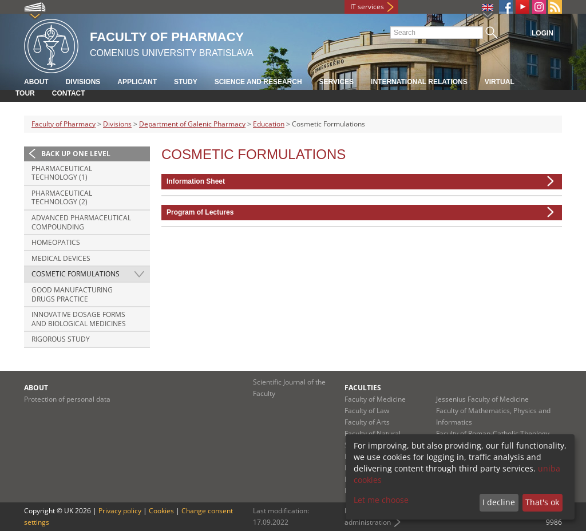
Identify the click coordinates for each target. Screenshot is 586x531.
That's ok (542, 502)
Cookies (161, 511)
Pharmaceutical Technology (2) (61, 197)
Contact (68, 93)
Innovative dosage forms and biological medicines (78, 319)
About (36, 82)
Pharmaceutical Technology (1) (61, 173)
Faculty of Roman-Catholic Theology (492, 433)
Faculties (363, 388)
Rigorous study (60, 339)
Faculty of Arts (367, 422)
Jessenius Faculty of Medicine (482, 399)
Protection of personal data (67, 399)
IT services (367, 6)
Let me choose (381, 499)
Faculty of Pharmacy (63, 124)
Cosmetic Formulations (75, 274)
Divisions (83, 82)
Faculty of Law (367, 410)
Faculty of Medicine (375, 399)
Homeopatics (55, 242)
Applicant (137, 82)
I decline (498, 502)
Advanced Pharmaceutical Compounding (81, 222)
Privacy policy (119, 511)
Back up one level (75, 153)
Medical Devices (60, 258)
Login (542, 33)
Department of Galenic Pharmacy (192, 124)
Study (185, 82)
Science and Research (258, 82)
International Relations (419, 82)
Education (268, 124)
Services (336, 82)
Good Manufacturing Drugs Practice (72, 294)
